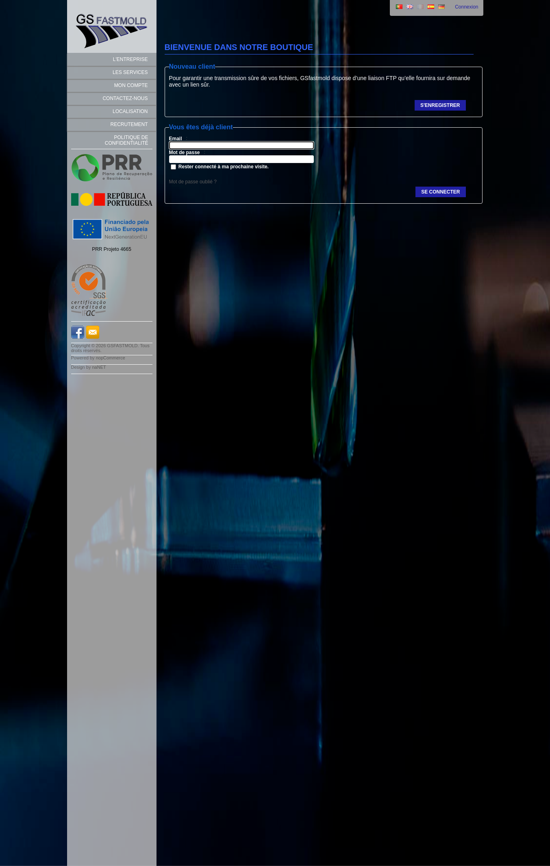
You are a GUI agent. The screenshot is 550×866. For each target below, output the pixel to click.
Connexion (466, 7)
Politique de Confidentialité (126, 140)
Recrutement (129, 124)
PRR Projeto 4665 (111, 249)
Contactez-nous (125, 98)
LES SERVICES (130, 72)
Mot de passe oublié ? (193, 182)
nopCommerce (110, 357)
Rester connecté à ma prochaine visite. (223, 167)
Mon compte (131, 85)
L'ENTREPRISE (130, 59)
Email (175, 138)
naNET (99, 367)
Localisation (130, 111)
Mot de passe (184, 152)
